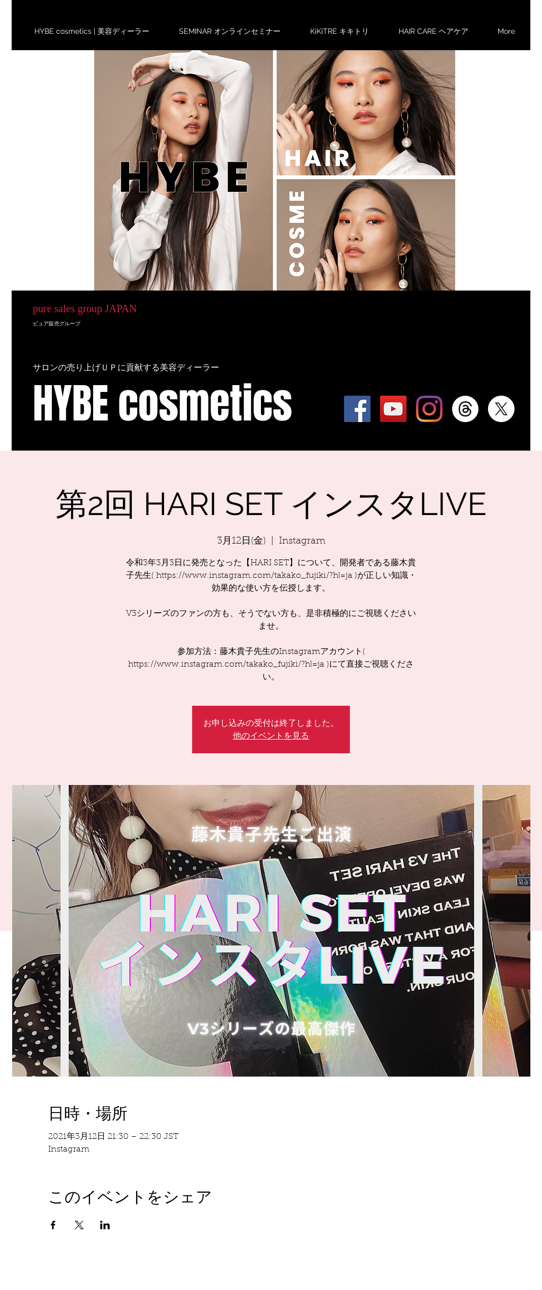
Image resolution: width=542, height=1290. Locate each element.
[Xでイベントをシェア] (79, 1225)
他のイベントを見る (271, 736)
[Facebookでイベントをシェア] (53, 1225)
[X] (501, 409)
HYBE (89, 231)
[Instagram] (429, 409)
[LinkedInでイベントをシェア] (105, 1225)
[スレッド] (465, 409)
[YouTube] (393, 409)
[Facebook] (357, 409)
